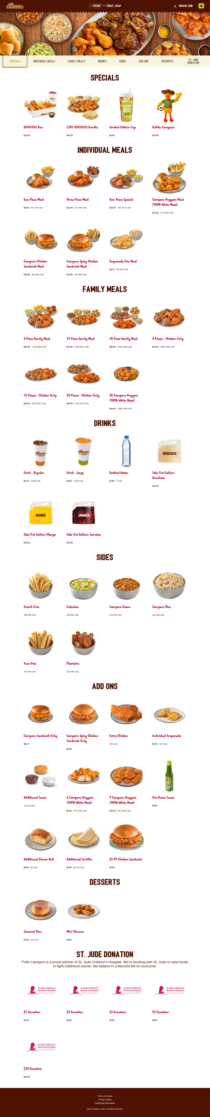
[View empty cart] (201, 5)
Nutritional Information (105, 1103)
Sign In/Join (183, 6)
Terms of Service (105, 1096)
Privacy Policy (105, 1099)
